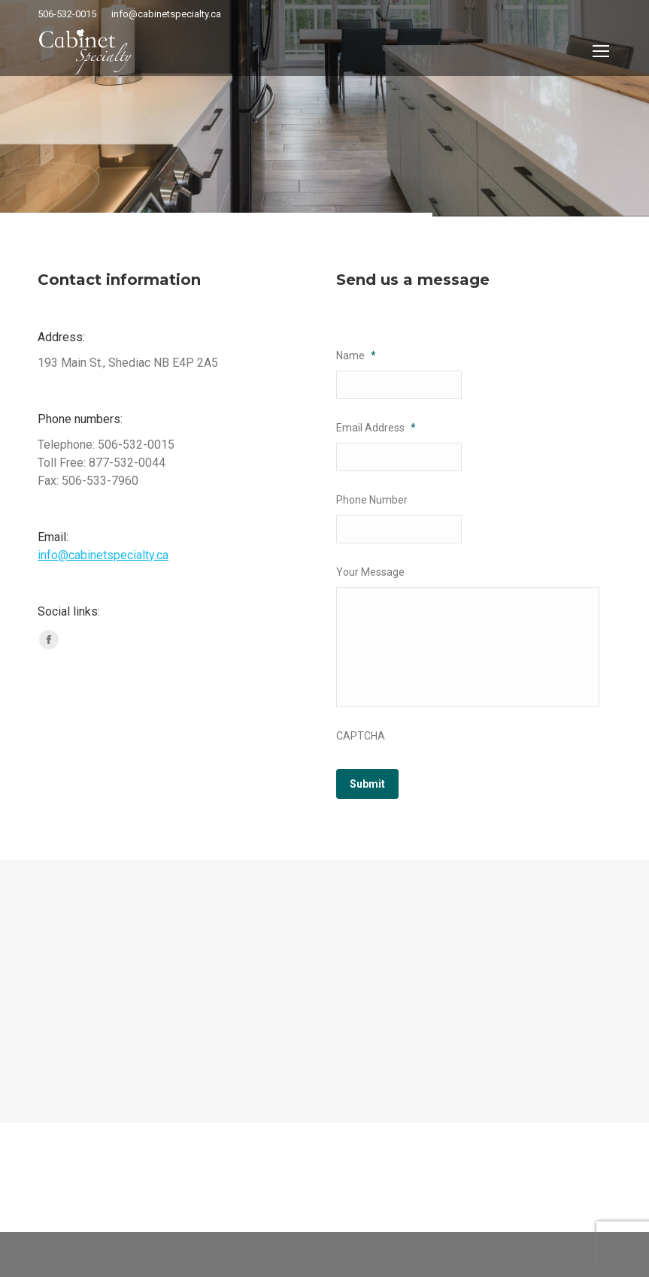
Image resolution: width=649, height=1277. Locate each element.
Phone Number (372, 500)
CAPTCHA (360, 736)
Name (356, 356)
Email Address (376, 428)
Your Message (370, 572)
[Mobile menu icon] (600, 51)
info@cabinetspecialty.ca (103, 555)
